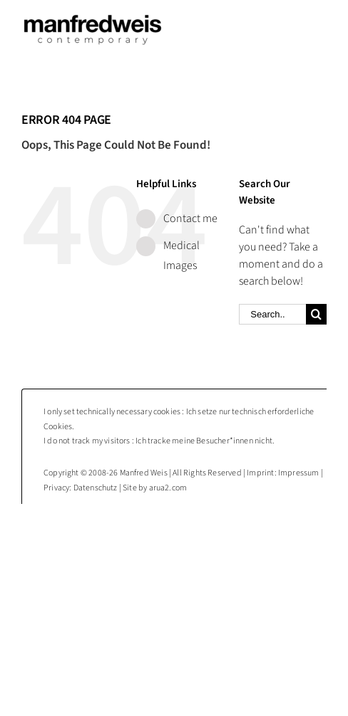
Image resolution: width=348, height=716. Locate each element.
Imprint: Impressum (283, 473)
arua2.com (168, 488)
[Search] (316, 314)
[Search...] (272, 314)
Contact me (190, 218)
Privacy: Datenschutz (81, 488)
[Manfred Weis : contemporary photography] (92, 20)
